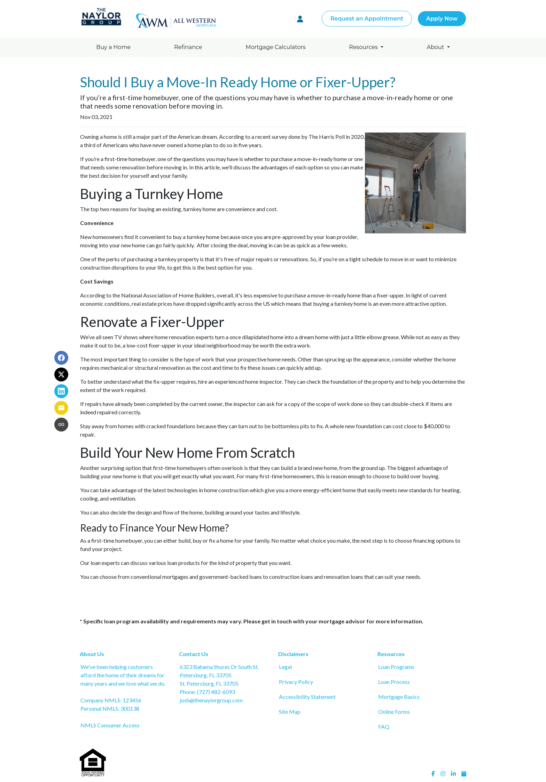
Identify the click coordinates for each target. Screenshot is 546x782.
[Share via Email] (61, 408)
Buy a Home (113, 47)
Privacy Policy (296, 681)
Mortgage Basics (399, 696)
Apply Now (442, 18)
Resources (364, 47)
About (436, 47)
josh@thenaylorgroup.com (211, 700)
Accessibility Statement (307, 696)
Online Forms (394, 711)
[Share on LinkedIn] (61, 391)
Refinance (188, 47)
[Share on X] (61, 374)
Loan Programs (396, 666)
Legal (285, 666)
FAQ (383, 726)
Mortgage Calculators (275, 47)
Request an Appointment (366, 18)
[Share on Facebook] (61, 358)
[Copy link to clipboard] (61, 424)
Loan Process (394, 681)
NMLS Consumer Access (110, 725)
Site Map (290, 711)
